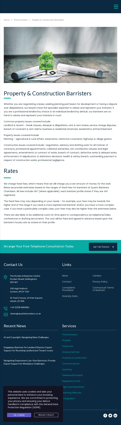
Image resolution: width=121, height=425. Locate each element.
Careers (97, 275)
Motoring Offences (71, 392)
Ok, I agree (19, 415)
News (65, 275)
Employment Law (71, 351)
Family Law (67, 346)
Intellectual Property (72, 375)
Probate (66, 340)
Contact (67, 281)
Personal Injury (69, 334)
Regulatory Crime (71, 381)
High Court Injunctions (73, 386)
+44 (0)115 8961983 (19, 307)
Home (6, 20)
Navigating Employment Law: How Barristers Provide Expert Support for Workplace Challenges (29, 362)
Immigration (68, 398)
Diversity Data (70, 296)
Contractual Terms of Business (103, 288)
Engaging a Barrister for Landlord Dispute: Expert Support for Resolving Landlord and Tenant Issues (28, 349)
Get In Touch (103, 246)
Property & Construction (74, 357)
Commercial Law (71, 363)
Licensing (67, 369)
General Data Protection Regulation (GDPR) (33, 406)
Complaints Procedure (68, 288)
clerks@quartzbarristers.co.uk (25, 313)
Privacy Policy (100, 281)
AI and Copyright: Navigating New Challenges (26, 337)
